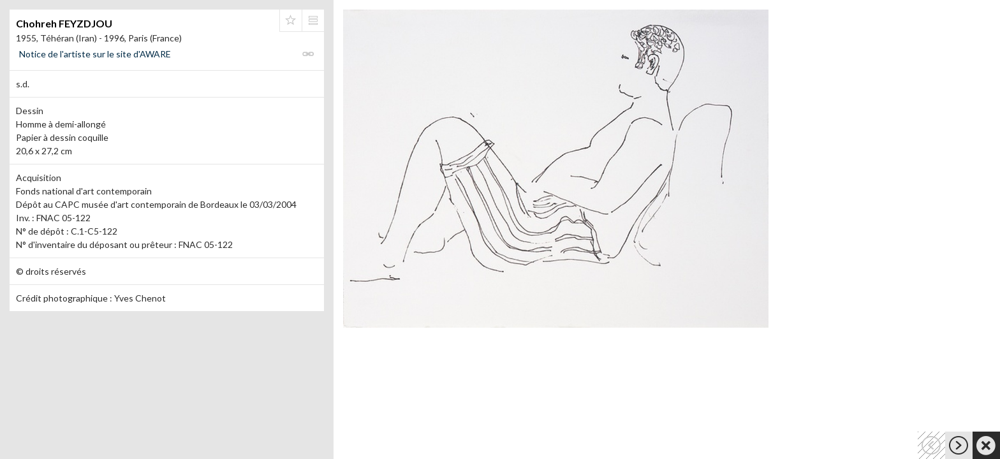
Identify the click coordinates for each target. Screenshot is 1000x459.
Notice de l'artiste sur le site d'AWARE (95, 53)
